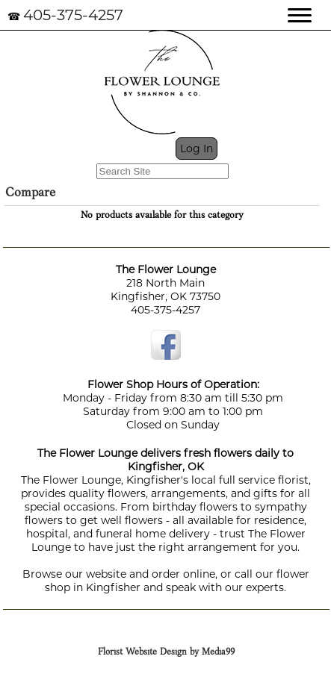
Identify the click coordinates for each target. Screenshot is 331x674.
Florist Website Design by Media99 (166, 652)
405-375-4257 (73, 15)
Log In (196, 148)
